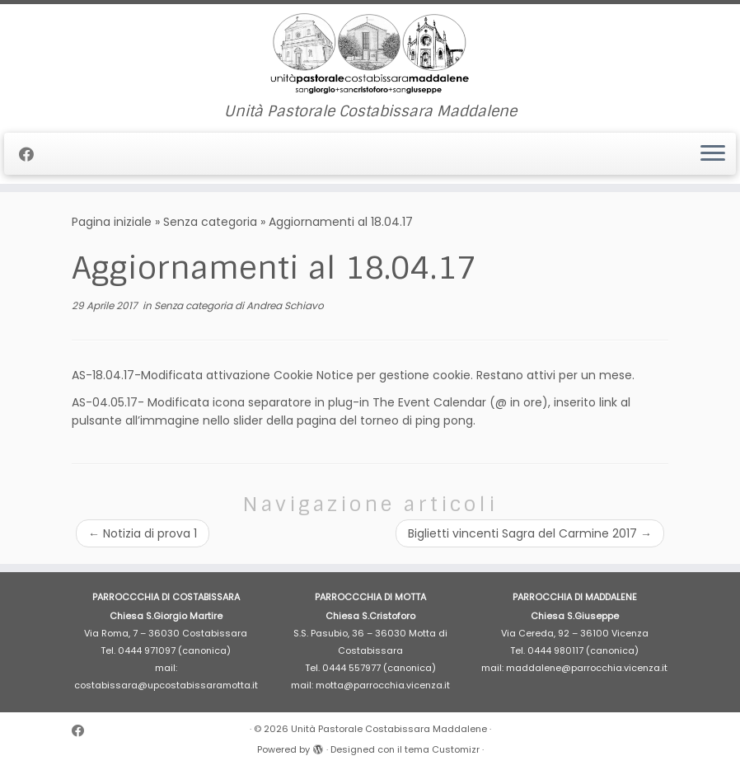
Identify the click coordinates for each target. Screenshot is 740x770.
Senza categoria (210, 222)
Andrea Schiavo (285, 305)
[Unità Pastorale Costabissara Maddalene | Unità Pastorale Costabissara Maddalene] (370, 53)
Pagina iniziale (112, 222)
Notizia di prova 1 (142, 533)
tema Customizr (442, 749)
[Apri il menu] (712, 154)
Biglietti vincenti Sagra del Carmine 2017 (530, 533)
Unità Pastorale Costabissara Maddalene (389, 728)
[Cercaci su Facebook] (31, 154)
